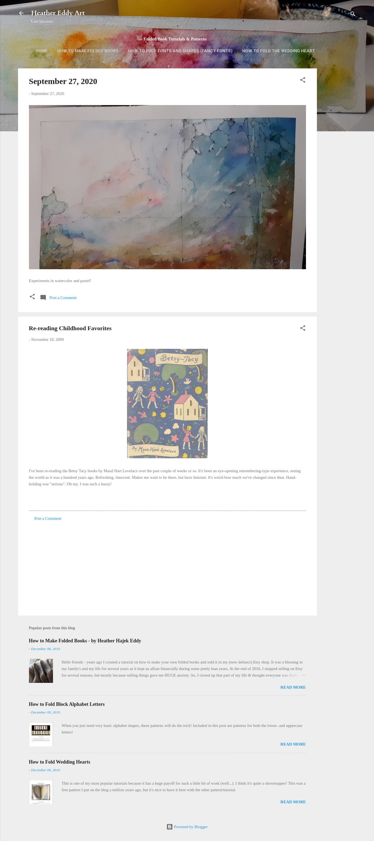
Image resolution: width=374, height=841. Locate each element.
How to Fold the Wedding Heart (278, 50)
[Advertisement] (338, 155)
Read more (293, 687)
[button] (302, 81)
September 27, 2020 (63, 81)
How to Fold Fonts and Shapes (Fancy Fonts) (180, 50)
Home (42, 50)
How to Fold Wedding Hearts (59, 762)
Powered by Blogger (187, 827)
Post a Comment (47, 518)
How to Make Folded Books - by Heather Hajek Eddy (85, 640)
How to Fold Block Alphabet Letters (67, 704)
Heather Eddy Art (58, 13)
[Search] (353, 15)
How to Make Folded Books (87, 50)
